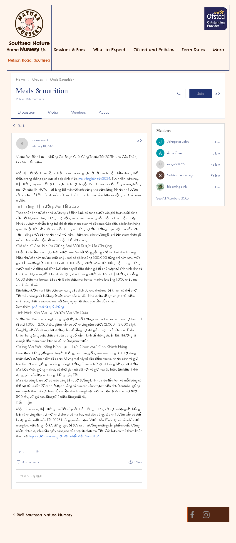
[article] (79, 311)
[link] (26, 112)
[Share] (139, 140)
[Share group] (217, 93)
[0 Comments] (27, 462)
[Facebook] (192, 514)
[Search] (179, 93)
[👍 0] (21, 452)
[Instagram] (206, 514)
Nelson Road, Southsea (29, 60)
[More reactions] (35, 452)
